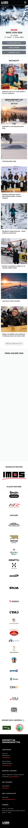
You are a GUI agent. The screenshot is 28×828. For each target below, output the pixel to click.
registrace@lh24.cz (14, 776)
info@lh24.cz (5, 788)
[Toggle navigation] (25, 2)
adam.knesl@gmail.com (8, 799)
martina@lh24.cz (6, 765)
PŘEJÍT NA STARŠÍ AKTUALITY (14, 343)
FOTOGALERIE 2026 (14, 43)
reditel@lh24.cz (6, 757)
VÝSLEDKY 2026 (14, 52)
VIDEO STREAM (14, 48)
